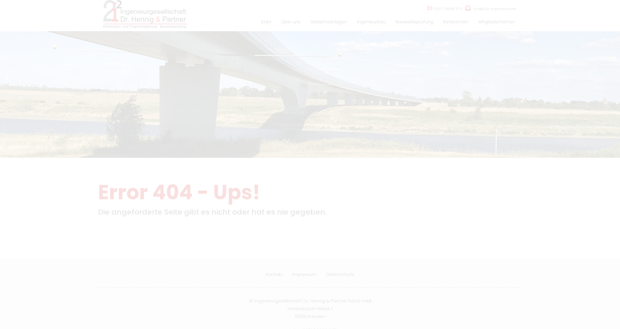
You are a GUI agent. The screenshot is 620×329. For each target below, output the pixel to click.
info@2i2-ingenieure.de (494, 14)
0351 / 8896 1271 (444, 14)
